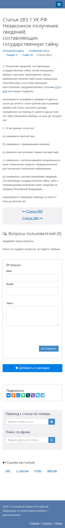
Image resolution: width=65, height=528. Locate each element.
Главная (35, 523)
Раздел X (12, 54)
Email (9, 284)
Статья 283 (32, 211)
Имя (9, 270)
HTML (38, 470)
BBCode (52, 470)
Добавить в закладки (32, 368)
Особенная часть (39, 50)
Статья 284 (32, 218)
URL (8, 470)
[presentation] (32, 339)
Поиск (58, 523)
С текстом (22, 470)
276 (5, 91)
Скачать (47, 523)
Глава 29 (27, 54)
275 (57, 87)
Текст (9, 303)
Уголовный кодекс (13, 50)
